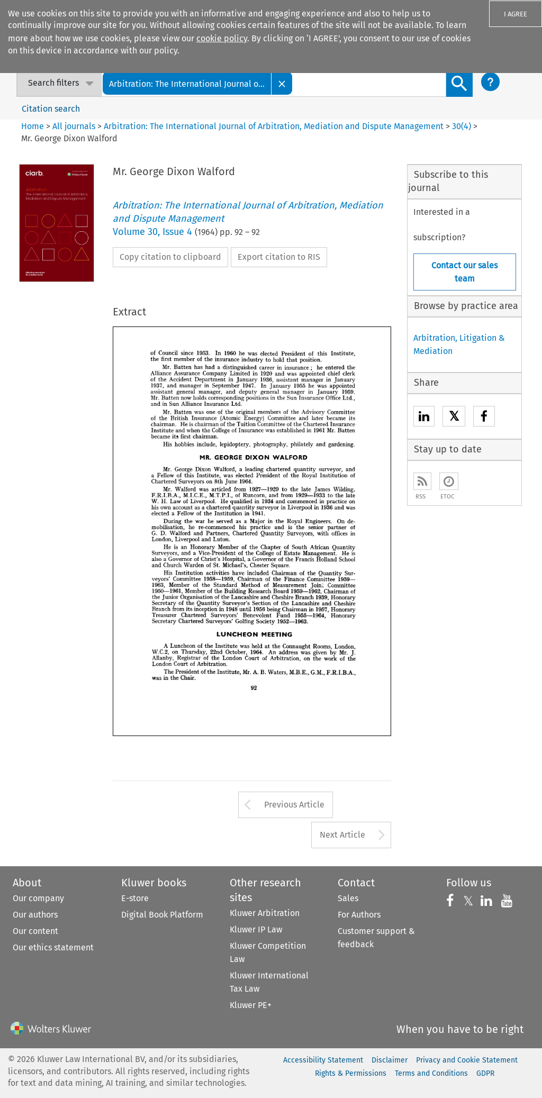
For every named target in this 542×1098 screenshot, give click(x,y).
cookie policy (221, 38)
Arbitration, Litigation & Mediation (459, 344)
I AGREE (515, 14)
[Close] (282, 83)
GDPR (485, 1073)
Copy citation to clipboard (170, 257)
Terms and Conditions (431, 1073)
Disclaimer (390, 1060)
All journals (74, 126)
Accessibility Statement (323, 1060)
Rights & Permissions (350, 1073)
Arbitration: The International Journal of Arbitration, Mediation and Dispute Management (274, 126)
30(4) (461, 126)
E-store (135, 898)
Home (32, 126)
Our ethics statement (53, 947)
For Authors (359, 915)
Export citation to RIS (279, 257)
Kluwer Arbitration (265, 913)
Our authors (35, 915)
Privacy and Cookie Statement (467, 1060)
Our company (38, 898)
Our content (35, 931)
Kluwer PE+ (251, 1005)
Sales (348, 898)
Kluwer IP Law (256, 929)
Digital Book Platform (162, 915)
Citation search (51, 109)
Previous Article (294, 805)
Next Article (342, 835)
